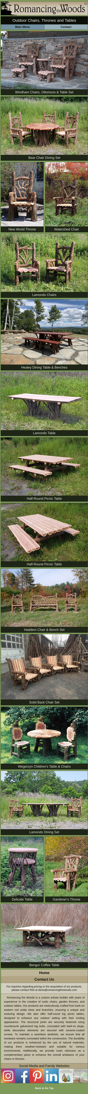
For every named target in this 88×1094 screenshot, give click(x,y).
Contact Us (44, 979)
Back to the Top (44, 1088)
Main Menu (22, 27)
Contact (66, 27)
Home (44, 973)
